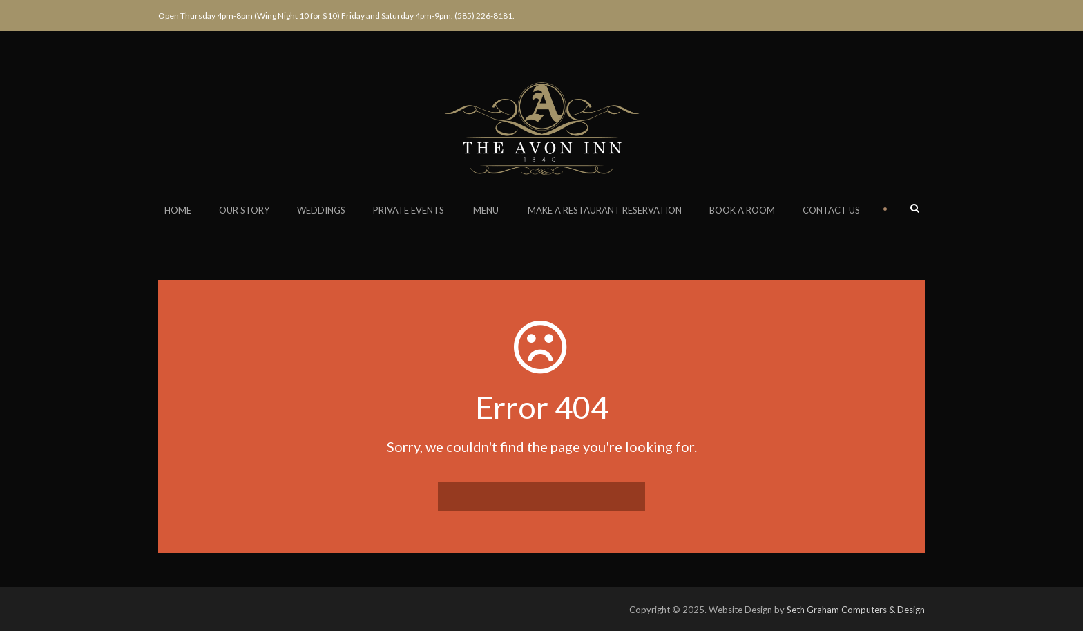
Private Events (408, 210)
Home (177, 210)
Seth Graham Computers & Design (856, 609)
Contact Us (831, 210)
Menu (486, 210)
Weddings (321, 210)
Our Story (244, 210)
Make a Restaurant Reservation (605, 210)
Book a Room (742, 210)
